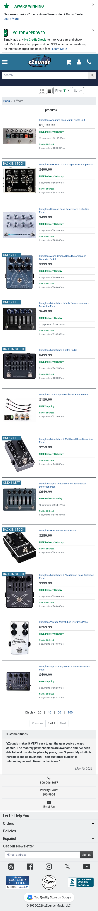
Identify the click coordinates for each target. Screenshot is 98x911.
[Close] (93, 5)
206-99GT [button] (49, 792)
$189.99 (45, 399)
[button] (5, 62)
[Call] (89, 61)
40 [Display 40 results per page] (49, 712)
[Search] (92, 75)
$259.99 (45, 447)
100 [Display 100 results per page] (70, 712)
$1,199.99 (47, 125)
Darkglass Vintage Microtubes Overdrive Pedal (63, 622)
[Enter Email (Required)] (42, 854)
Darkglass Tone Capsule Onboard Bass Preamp (64, 394)
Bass (6, 101)
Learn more (11, 19)
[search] (45, 75)
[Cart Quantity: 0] (68, 62)
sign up (86, 854)
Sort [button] (77, 90)
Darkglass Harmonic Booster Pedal (57, 530)
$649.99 (45, 311)
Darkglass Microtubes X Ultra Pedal (58, 350)
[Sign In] (79, 62)
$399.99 (45, 264)
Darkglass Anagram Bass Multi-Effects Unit (62, 120)
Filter (61, 90)
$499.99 (45, 169)
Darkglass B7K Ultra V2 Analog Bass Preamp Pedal (66, 164)
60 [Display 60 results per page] (59, 712)
